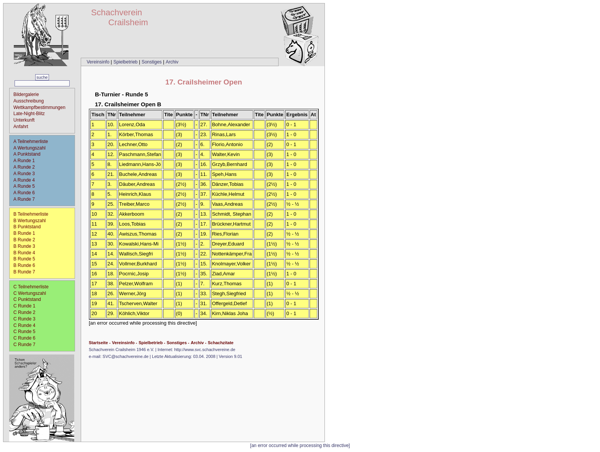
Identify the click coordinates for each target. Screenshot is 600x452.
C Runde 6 (27, 338)
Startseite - (100, 342)
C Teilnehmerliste (31, 286)
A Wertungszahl (29, 148)
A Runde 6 (26, 192)
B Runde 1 (26, 233)
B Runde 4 (26, 252)
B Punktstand (27, 226)
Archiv (172, 62)
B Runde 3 (26, 246)
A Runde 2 (26, 167)
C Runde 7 (27, 344)
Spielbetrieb (126, 62)
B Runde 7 (26, 272)
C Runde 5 (27, 331)
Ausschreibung (28, 101)
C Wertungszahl (29, 293)
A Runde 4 (26, 180)
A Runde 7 (26, 199)
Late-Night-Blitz (29, 113)
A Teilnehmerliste (30, 141)
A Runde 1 (26, 160)
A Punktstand (27, 154)
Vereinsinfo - (124, 342)
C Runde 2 (27, 312)
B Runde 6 (26, 265)
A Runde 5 (26, 186)
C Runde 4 (27, 325)
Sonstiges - (177, 342)
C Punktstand (27, 299)
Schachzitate (220, 342)
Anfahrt (20, 126)
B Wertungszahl (29, 220)
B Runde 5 (26, 259)
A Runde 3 (26, 173)
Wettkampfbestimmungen (39, 107)
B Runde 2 (26, 239)
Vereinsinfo (98, 62)
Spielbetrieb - (152, 342)
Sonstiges (152, 62)
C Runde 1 (27, 306)
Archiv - (198, 342)
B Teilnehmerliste (30, 214)
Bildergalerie (26, 94)
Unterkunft (23, 120)
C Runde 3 (27, 319)
